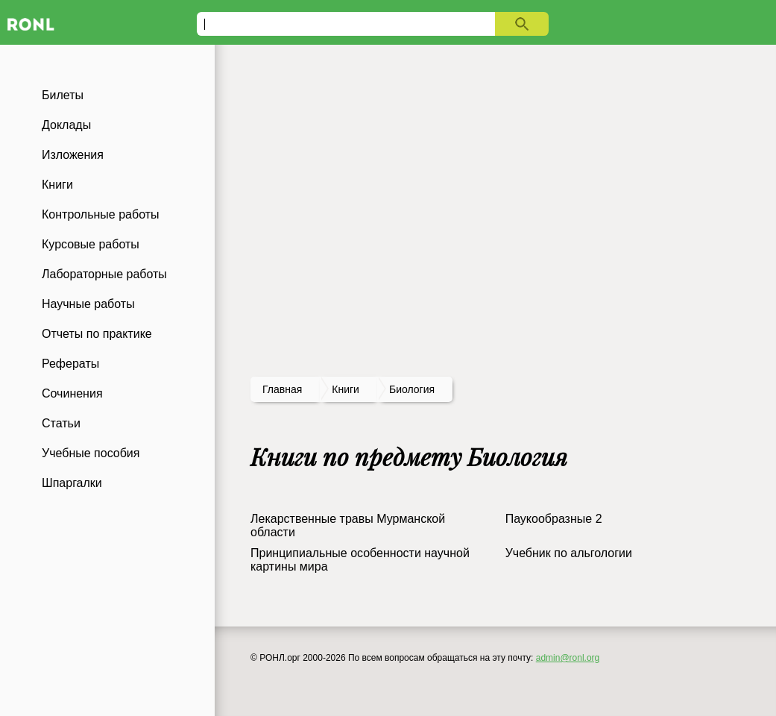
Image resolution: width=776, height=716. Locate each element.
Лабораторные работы (104, 274)
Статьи (61, 423)
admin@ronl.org (568, 658)
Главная (282, 389)
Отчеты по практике (97, 333)
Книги (57, 184)
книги (345, 389)
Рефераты (70, 363)
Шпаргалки (72, 483)
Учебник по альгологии (568, 553)
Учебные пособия (90, 453)
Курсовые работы (90, 244)
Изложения (73, 154)
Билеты (62, 95)
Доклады (66, 125)
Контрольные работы (101, 214)
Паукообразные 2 (553, 518)
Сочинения (72, 393)
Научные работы (88, 304)
